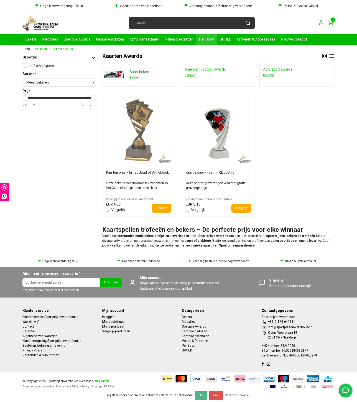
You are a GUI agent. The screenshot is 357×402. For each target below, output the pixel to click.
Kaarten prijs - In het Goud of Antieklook (137, 172)
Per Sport (206, 39)
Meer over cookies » (237, 395)
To (81, 104)
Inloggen (108, 317)
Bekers (31, 39)
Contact (28, 326)
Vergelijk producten (116, 331)
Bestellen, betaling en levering (44, 345)
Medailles (50, 39)
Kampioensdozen (110, 39)
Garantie (29, 331)
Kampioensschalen (144, 39)
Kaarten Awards (62, 49)
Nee (215, 395)
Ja (200, 395)
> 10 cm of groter (41, 66)
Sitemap (96, 386)
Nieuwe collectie (294, 39)
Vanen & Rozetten (179, 39)
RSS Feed (110, 386)
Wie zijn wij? (31, 321)
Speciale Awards (77, 39)
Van (25, 104)
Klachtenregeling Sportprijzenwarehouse (52, 341)
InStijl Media (101, 381)
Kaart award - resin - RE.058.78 (210, 172)
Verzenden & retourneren (41, 355)
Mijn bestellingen (114, 321)
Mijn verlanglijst (113, 326)
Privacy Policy (32, 350)
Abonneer (111, 282)
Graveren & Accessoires (256, 39)
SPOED (226, 39)
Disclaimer (63, 386)
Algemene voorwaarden (40, 336)
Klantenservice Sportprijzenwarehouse (50, 317)
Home (27, 49)
